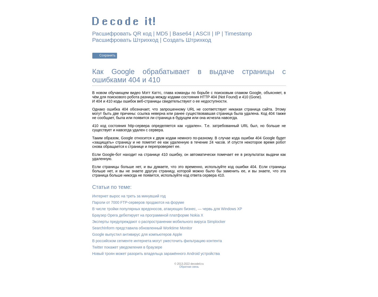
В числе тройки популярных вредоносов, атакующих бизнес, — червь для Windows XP (167, 209)
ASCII (203, 33)
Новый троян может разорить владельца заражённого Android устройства (156, 253)
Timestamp (238, 33)
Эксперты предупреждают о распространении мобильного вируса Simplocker (159, 221)
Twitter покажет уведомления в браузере (127, 247)
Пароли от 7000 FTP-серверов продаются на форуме (138, 202)
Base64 (182, 33)
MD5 (162, 33)
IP (217, 33)
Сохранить (107, 55)
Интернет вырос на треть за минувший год (129, 196)
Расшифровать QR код (122, 33)
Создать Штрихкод (187, 40)
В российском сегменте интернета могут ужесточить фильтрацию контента (157, 241)
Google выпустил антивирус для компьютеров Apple (137, 234)
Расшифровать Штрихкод (125, 40)
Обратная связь (189, 266)
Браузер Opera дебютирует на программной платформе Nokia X (147, 215)
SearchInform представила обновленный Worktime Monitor (142, 228)
